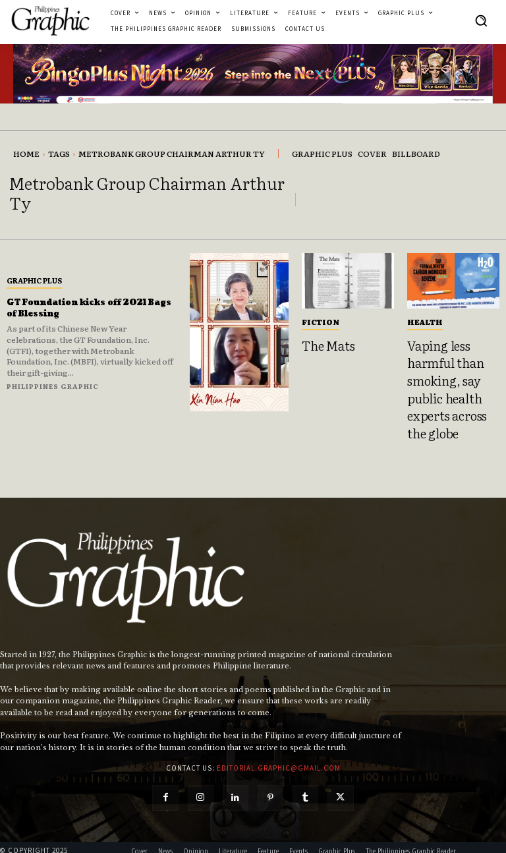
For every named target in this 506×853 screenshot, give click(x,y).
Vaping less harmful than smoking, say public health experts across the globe (449, 381)
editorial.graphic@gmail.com (279, 751)
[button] (481, 20)
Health (425, 321)
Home (26, 154)
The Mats (324, 344)
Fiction (320, 321)
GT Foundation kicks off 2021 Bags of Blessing (91, 308)
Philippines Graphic (53, 386)
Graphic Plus (34, 280)
